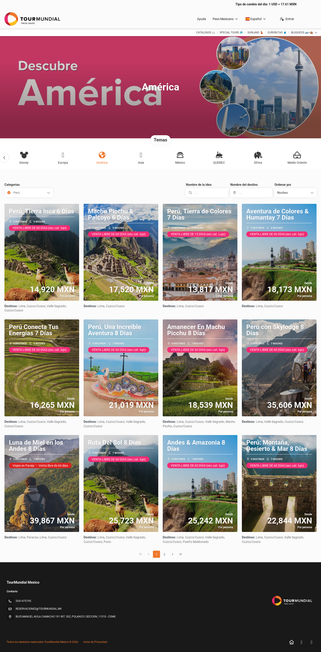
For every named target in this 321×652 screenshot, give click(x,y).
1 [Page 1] (156, 554)
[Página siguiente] (172, 554)
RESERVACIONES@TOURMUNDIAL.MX (39, 608)
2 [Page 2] (164, 554)
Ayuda (201, 19)
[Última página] (180, 554)
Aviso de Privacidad (95, 642)
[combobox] (251, 192)
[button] (4, 157)
